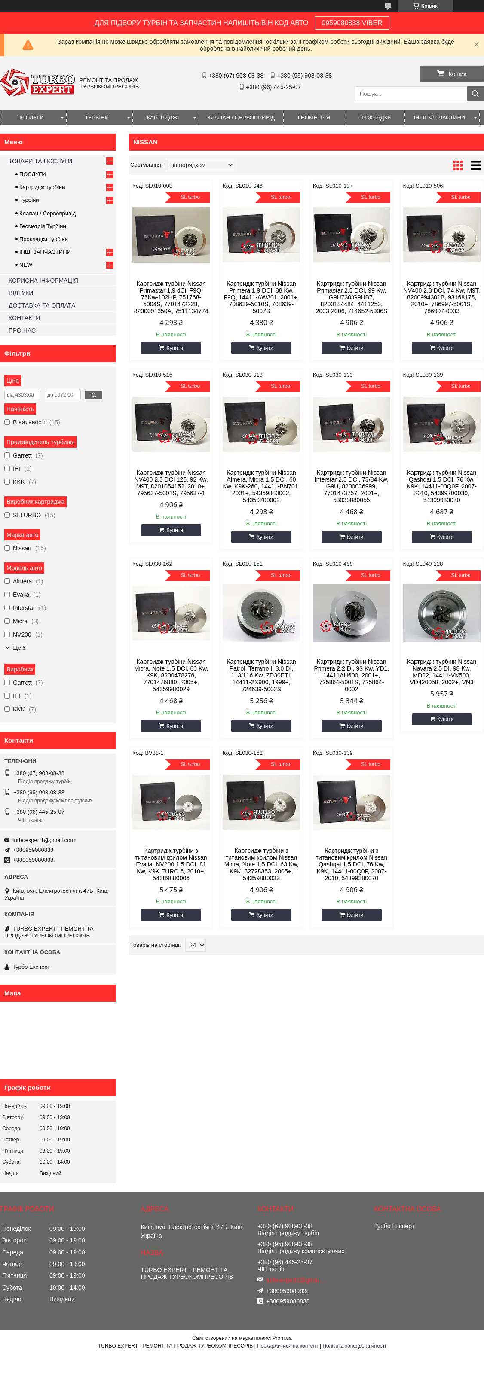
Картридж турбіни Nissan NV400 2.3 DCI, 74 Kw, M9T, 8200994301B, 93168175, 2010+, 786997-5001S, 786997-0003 (442, 297)
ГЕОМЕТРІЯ (314, 117)
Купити (174, 348)
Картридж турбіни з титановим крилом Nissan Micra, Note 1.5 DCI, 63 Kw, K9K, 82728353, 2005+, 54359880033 (261, 864)
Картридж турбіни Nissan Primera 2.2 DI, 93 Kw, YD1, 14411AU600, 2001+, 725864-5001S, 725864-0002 (351, 675)
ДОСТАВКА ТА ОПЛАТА (42, 305)
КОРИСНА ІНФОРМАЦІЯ (43, 280)
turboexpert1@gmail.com (43, 840)
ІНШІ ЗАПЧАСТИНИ (439, 117)
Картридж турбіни (42, 187)
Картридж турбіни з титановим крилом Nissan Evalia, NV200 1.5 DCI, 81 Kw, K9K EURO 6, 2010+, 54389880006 (171, 864)
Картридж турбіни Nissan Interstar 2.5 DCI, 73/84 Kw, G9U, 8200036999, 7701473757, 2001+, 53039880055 (352, 486)
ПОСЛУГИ (30, 117)
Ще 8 (19, 647)
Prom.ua (282, 1338)
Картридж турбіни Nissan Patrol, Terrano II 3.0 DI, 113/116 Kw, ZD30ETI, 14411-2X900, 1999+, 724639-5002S (261, 675)
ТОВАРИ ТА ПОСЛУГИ (40, 161)
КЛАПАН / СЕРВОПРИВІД (241, 117)
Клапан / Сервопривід (47, 213)
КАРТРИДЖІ (163, 117)
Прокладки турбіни (43, 239)
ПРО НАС (22, 330)
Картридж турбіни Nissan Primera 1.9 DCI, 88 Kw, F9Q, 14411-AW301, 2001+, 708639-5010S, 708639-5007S (261, 297)
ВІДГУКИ (21, 293)
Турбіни (29, 200)
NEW (25, 265)
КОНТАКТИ (24, 317)
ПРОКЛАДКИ (375, 117)
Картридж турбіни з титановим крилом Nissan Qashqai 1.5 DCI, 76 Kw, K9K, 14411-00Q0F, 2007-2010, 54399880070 (351, 864)
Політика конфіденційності (354, 1346)
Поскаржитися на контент (287, 1346)
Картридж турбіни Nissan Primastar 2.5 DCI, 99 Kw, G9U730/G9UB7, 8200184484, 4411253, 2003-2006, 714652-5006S (352, 297)
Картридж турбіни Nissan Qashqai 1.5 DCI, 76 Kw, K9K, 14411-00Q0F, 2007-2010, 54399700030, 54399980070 (442, 486)
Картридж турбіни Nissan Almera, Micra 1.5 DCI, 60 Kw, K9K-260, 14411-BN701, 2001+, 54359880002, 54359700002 (261, 486)
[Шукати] (475, 93)
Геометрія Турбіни (42, 226)
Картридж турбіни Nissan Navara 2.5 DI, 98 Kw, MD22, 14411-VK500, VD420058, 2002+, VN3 (441, 672)
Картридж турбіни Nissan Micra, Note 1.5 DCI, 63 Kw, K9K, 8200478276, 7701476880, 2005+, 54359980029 (171, 675)
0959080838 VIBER (352, 23)
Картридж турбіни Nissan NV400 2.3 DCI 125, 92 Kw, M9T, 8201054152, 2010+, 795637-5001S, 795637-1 (171, 483)
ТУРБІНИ (97, 117)
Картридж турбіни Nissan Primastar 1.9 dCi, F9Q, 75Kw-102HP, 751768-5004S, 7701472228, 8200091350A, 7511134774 (171, 297)
